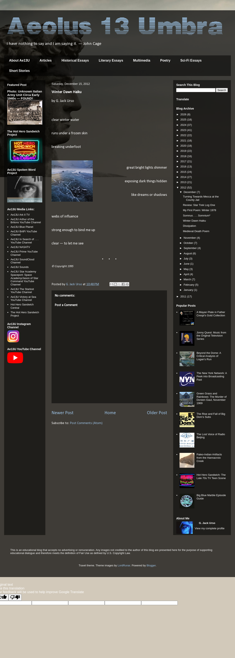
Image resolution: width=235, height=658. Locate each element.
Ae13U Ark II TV (20, 214)
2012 (183, 187)
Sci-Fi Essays (191, 60)
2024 (183, 124)
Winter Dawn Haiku (194, 220)
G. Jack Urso (207, 523)
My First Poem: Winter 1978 (199, 210)
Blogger (151, 565)
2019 (183, 150)
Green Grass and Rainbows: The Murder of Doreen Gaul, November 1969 (211, 398)
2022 (183, 135)
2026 (183, 114)
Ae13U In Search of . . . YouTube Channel (24, 241)
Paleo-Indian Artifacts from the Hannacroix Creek (209, 457)
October (189, 242)
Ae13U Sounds (19, 267)
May (186, 269)
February (189, 284)
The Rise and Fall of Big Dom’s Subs (210, 415)
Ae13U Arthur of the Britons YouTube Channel (26, 221)
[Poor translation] (15, 597)
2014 (183, 177)
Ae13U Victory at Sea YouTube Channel (23, 298)
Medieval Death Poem (196, 231)
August (188, 253)
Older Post (157, 413)
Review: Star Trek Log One (199, 205)
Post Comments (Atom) (86, 423)
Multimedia (141, 60)
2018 (183, 156)
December (190, 192)
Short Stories (19, 70)
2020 (183, 145)
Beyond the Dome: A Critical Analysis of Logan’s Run (208, 356)
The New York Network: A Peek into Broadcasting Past (211, 376)
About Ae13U (19, 60)
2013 (183, 182)
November (190, 237)
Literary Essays (111, 60)
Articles (46, 60)
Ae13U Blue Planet (22, 226)
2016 (183, 166)
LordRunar (124, 565)
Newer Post (62, 413)
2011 (183, 296)
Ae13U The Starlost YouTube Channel (22, 291)
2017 (183, 161)
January (189, 289)
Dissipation (189, 225)
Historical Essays (75, 60)
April (187, 274)
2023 (183, 130)
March (188, 279)
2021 (183, 140)
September (190, 248)
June (187, 263)
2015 (183, 171)
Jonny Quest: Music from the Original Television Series (211, 335)
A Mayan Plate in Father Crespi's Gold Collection (210, 314)
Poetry (165, 60)
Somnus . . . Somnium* (196, 215)
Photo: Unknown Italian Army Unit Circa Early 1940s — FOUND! (24, 95)
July (186, 258)
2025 (183, 119)
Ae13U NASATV (20, 247)
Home (110, 413)
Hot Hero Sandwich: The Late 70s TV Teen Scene (211, 476)
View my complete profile (209, 528)
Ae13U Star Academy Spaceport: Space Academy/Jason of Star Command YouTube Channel (24, 278)
